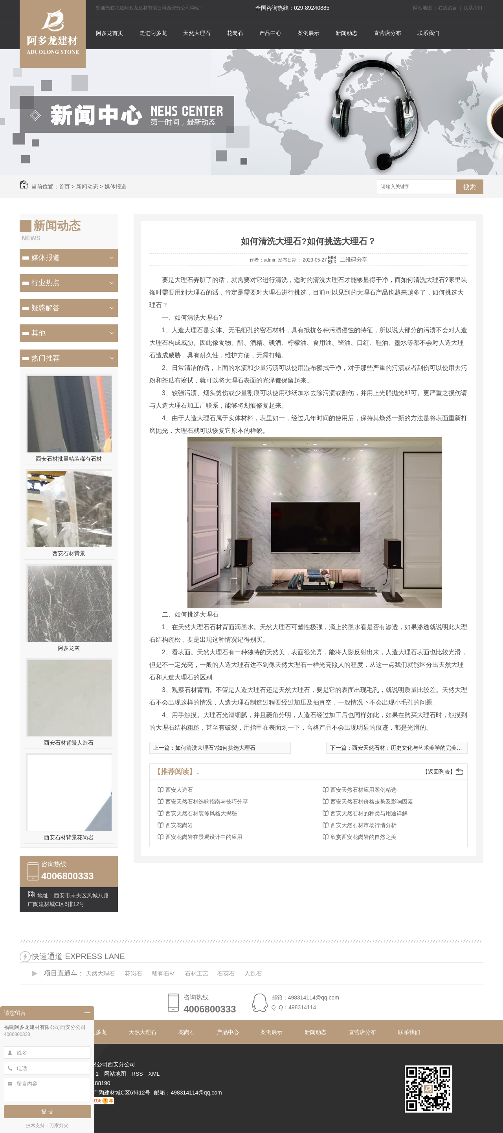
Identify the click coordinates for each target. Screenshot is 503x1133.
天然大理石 (197, 33)
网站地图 (422, 8)
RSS (138, 1074)
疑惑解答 (45, 308)
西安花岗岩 (179, 825)
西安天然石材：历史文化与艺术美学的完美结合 (410, 748)
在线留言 (447, 8)
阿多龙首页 (109, 33)
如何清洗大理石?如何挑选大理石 (215, 748)
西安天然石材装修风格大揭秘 (201, 813)
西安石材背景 (68, 553)
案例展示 (308, 33)
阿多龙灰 (69, 648)
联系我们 (472, 8)
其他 (38, 333)
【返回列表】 (438, 772)
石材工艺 (196, 973)
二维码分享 (353, 259)
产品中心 (270, 33)
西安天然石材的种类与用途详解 (369, 813)
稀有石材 (163, 973)
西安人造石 (179, 790)
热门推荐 (45, 358)
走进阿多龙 (153, 33)
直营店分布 (387, 33)
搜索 (469, 187)
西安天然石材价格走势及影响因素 (371, 801)
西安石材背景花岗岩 (69, 837)
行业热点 (45, 283)
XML (154, 1074)
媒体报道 (116, 186)
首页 (64, 186)
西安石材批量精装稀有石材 (69, 459)
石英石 (226, 973)
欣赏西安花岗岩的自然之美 (363, 837)
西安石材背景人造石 (69, 742)
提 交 (47, 1111)
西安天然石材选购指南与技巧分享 (206, 801)
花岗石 (235, 33)
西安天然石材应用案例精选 (363, 790)
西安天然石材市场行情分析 (363, 825)
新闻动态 (347, 33)
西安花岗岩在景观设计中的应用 (203, 837)
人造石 (253, 973)
